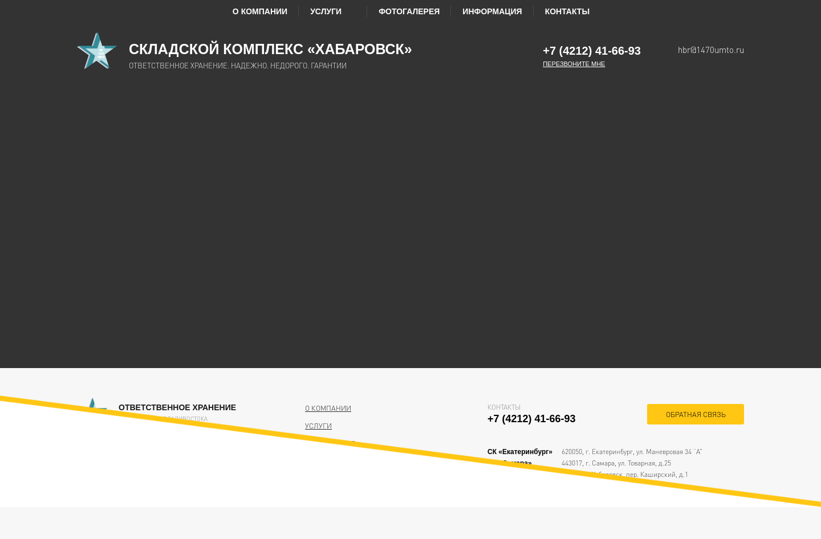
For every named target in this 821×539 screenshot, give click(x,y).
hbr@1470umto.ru (711, 49)
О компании (260, 11)
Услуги (333, 11)
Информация (492, 11)
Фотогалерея (409, 11)
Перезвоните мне (574, 63)
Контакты (567, 11)
